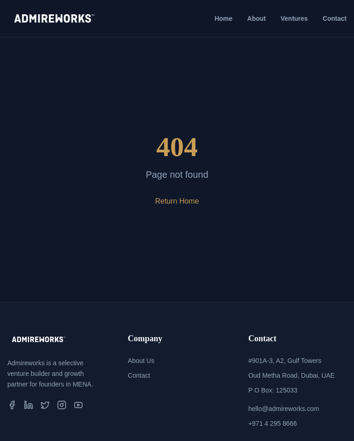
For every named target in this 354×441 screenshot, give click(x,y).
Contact (335, 18)
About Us (141, 360)
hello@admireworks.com (283, 408)
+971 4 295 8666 (272, 423)
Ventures (294, 18)
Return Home (177, 201)
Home (223, 18)
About (256, 18)
